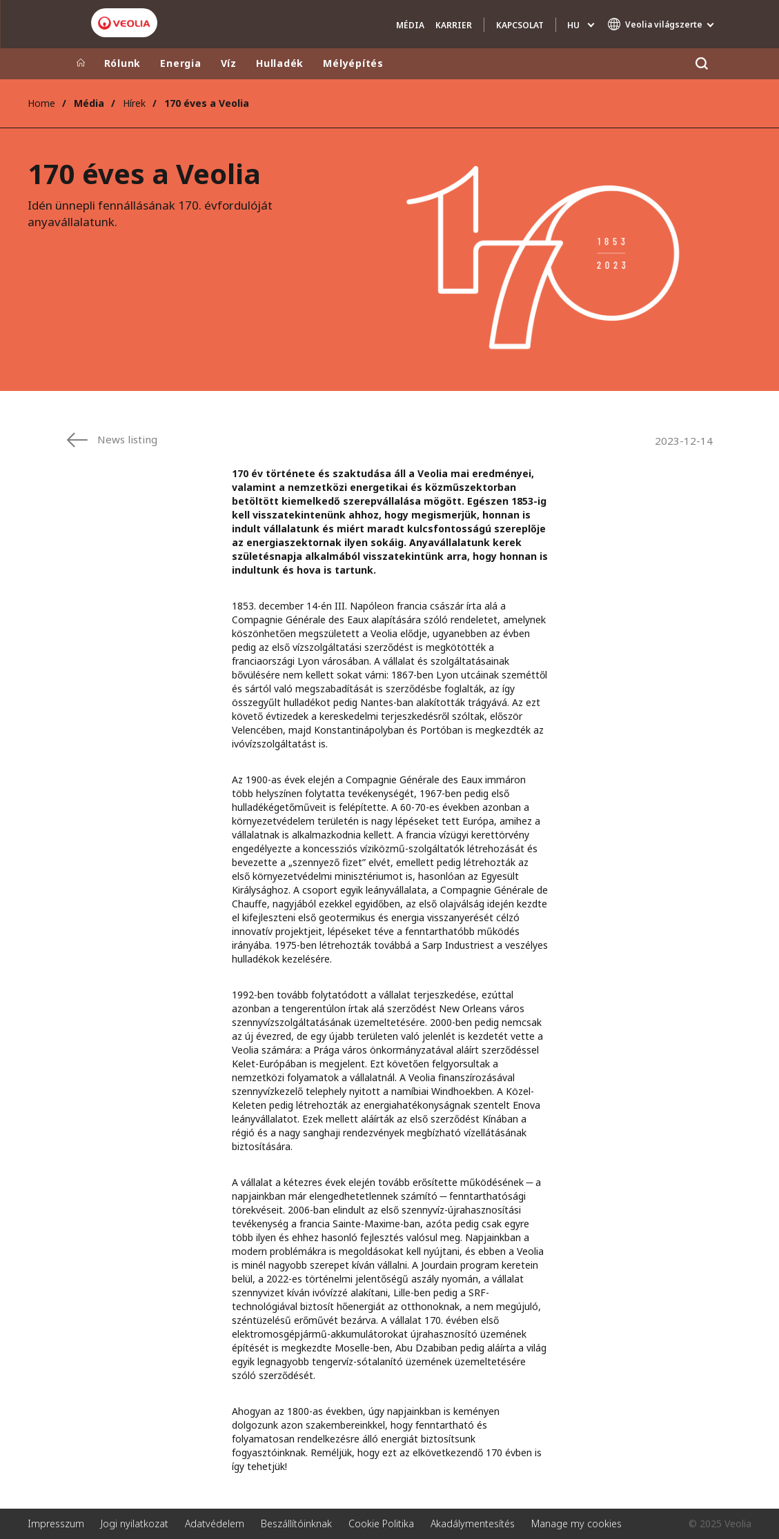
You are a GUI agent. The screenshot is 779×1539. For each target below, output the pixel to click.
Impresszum (56, 1523)
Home (41, 103)
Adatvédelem (214, 1523)
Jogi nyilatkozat (134, 1523)
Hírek (134, 103)
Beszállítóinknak (296, 1523)
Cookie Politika (381, 1523)
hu (573, 25)
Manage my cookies (576, 1523)
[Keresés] (702, 63)
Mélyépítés (353, 63)
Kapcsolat (520, 25)
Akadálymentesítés (473, 1523)
